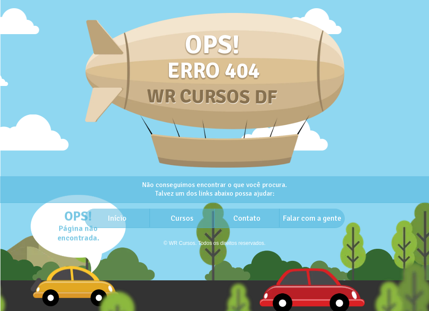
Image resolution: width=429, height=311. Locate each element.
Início (117, 218)
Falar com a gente (312, 218)
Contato (247, 218)
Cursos (182, 218)
